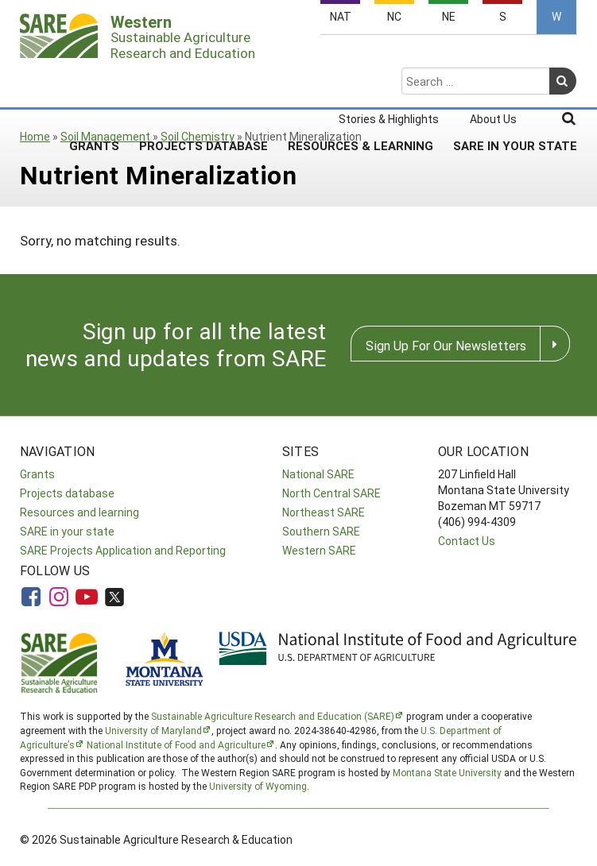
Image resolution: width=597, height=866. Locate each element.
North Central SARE (331, 493)
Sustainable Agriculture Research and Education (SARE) (272, 715)
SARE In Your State (515, 83)
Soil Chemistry (198, 136)
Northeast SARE (323, 512)
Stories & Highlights (389, 57)
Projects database (67, 493)
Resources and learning (79, 512)
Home (35, 136)
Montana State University (447, 772)
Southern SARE (321, 531)
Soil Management (105, 136)
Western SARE (319, 550)
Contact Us (466, 540)
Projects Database (203, 83)
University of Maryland (153, 730)
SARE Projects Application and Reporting (123, 550)
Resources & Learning (360, 83)
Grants (94, 83)
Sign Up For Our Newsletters (446, 345)
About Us (493, 57)
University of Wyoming (258, 785)
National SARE (318, 473)
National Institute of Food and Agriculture (176, 744)
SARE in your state (67, 531)
